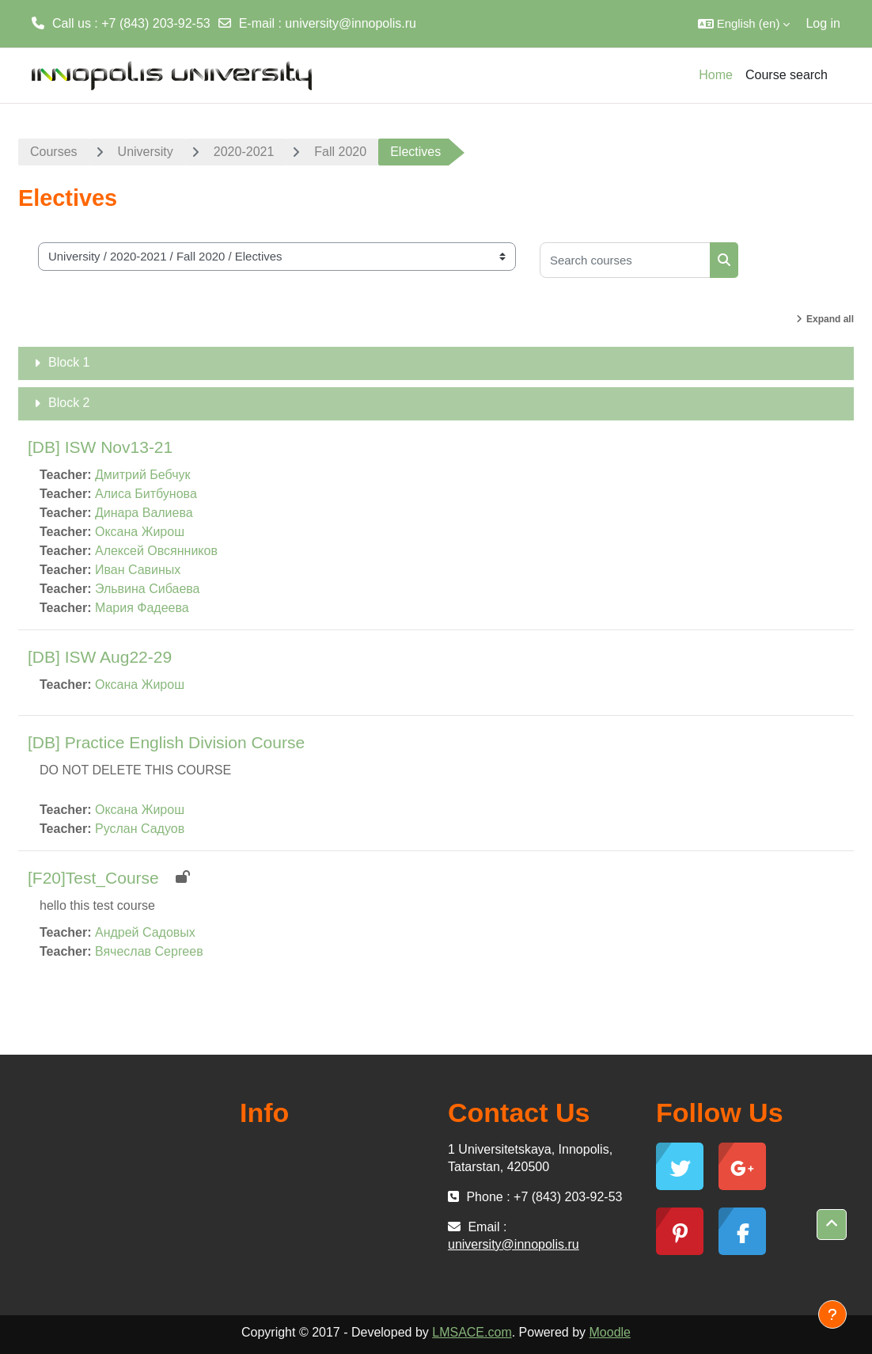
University (145, 151)
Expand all (830, 319)
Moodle (610, 1332)
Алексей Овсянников (156, 550)
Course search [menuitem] (786, 75)
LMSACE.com (471, 1332)
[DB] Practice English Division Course (166, 742)
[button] (744, 24)
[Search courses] (625, 260)
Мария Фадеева (142, 607)
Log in (823, 23)
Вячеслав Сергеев (149, 951)
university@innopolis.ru (350, 23)
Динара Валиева (144, 512)
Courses (54, 151)
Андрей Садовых (145, 932)
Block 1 (68, 362)
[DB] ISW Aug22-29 (100, 657)
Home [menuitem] (716, 75)
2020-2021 (244, 151)
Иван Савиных (137, 569)
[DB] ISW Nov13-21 (100, 447)
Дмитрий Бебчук (143, 474)
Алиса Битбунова (146, 493)
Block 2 (68, 402)
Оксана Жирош (139, 531)
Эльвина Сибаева (147, 588)
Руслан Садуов (139, 828)
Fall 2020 (340, 151)
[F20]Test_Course (93, 878)
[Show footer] (832, 1314)
